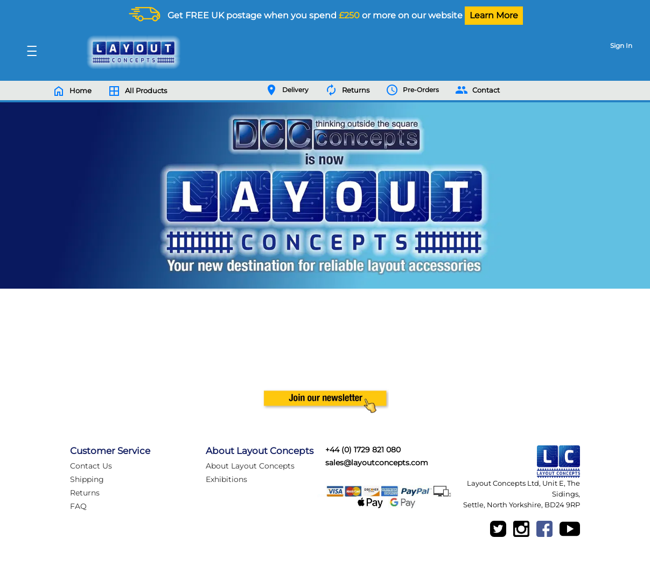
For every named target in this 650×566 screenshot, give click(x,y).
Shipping (87, 479)
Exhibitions (226, 479)
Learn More (494, 15)
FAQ (78, 506)
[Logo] (131, 52)
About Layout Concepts (250, 466)
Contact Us (91, 466)
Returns (85, 493)
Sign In (621, 45)
